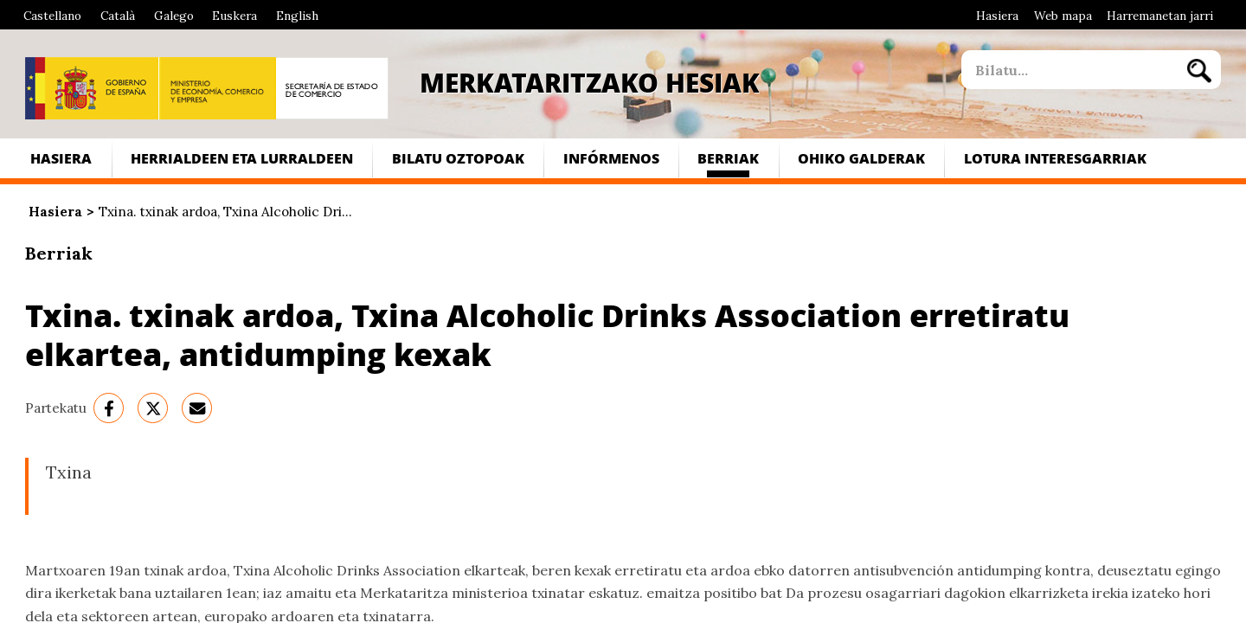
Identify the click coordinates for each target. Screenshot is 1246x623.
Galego (174, 15)
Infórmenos (611, 158)
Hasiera (997, 15)
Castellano (52, 15)
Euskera (234, 15)
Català (117, 15)
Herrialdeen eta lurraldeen (242, 158)
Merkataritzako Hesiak (590, 82)
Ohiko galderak (861, 158)
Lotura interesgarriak (1055, 158)
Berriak (728, 158)
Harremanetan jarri (1160, 15)
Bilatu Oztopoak (458, 158)
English (297, 15)
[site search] (1069, 69)
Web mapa (1063, 15)
